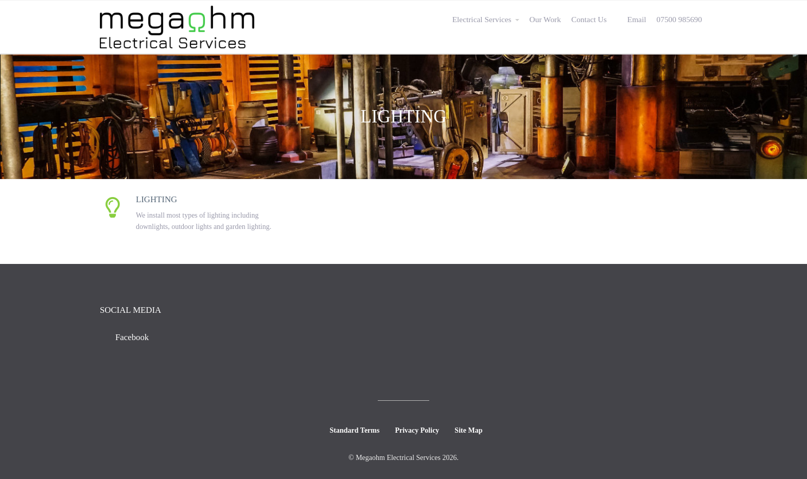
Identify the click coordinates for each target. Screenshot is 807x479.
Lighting (156, 199)
